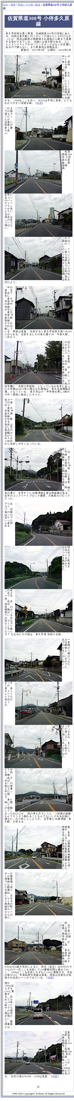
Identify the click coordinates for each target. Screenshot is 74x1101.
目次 (5, 4)
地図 (39, 103)
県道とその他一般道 (29, 4)
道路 (13, 4)
